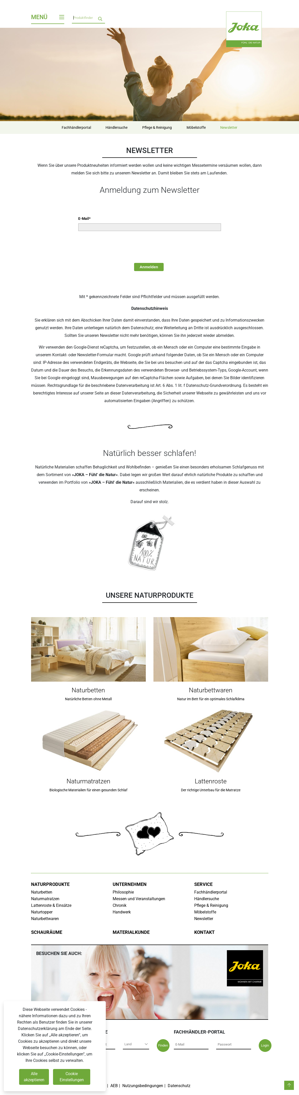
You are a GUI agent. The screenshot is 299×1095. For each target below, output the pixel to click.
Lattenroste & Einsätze (51, 905)
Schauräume (46, 932)
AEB (114, 1085)
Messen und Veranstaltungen (139, 898)
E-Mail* (84, 219)
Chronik (119, 905)
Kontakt (204, 932)
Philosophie (123, 892)
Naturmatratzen (45, 898)
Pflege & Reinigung (157, 127)
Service (203, 884)
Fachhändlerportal (76, 127)
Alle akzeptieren (34, 1076)
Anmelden (149, 267)
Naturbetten (41, 892)
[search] (100, 17)
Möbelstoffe (196, 127)
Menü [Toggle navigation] (47, 17)
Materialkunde (131, 932)
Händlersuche (116, 127)
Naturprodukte (50, 884)
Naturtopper (42, 912)
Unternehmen (130, 884)
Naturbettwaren (45, 918)
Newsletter (229, 127)
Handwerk (122, 912)
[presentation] (117, 246)
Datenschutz (179, 1085)
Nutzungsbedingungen (142, 1085)
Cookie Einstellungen (72, 1076)
